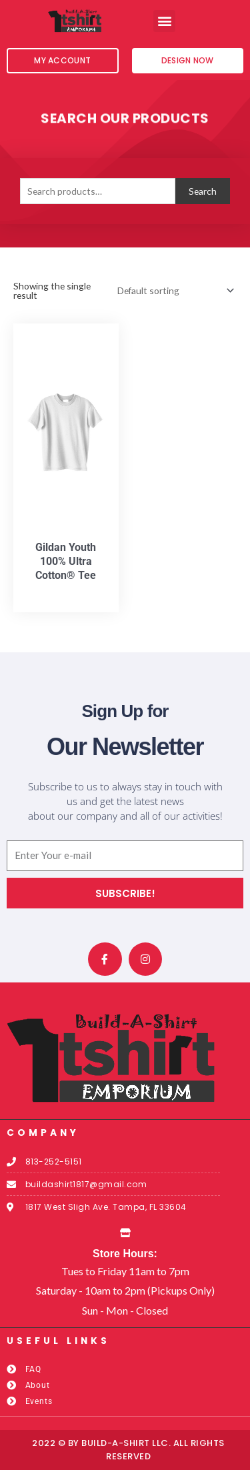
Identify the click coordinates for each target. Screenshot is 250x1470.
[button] (164, 21)
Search (203, 191)
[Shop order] (173, 290)
